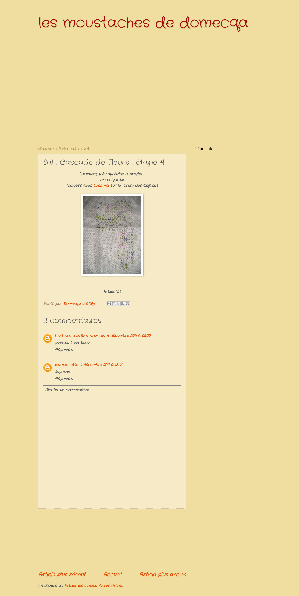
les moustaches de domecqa (143, 23)
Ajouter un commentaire (67, 390)
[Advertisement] (112, 540)
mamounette (66, 364)
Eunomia (101, 185)
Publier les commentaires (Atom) (93, 585)
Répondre (64, 349)
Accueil (112, 574)
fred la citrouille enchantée (80, 335)
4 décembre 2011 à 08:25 (128, 335)
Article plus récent (61, 574)
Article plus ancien (162, 574)
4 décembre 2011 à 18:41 (101, 364)
